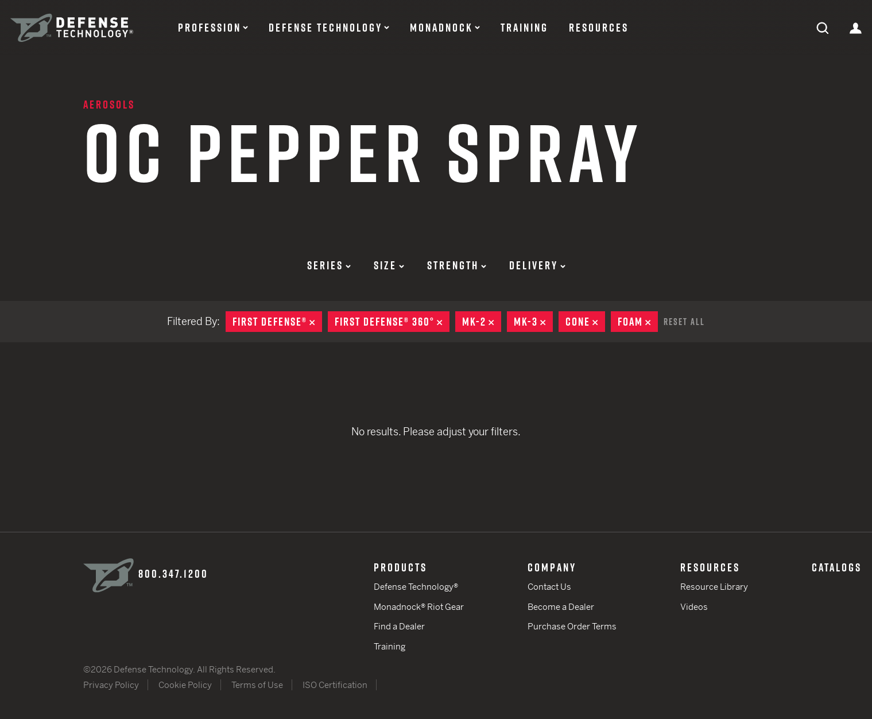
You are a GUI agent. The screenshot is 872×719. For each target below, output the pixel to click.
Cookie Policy (185, 684)
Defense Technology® (416, 586)
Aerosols (109, 104)
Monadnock (441, 27)
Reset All (684, 321)
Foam (638, 322)
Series (329, 265)
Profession (209, 27)
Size (389, 265)
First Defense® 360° (392, 322)
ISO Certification (335, 684)
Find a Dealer (399, 626)
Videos (694, 606)
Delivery (537, 265)
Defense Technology (325, 27)
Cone (585, 322)
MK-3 (533, 322)
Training (524, 27)
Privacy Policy (111, 684)
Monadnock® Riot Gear (419, 606)
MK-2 (481, 322)
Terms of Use (257, 684)
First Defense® (277, 322)
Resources (599, 27)
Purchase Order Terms (572, 626)
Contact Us (549, 586)
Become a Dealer (561, 606)
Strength (456, 265)
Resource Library (714, 586)
